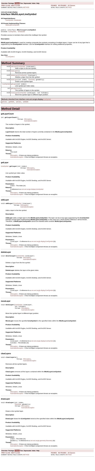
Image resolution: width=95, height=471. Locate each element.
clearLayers (14, 72)
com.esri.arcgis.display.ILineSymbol (32, 195)
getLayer (13, 87)
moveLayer (14, 96)
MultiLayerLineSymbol (12, 25)
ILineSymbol (9, 20)
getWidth (11, 105)
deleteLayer (14, 77)
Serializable (17, 20)
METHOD (26, 7)
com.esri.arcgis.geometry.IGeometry (41, 454)
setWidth (25, 105)
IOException (28, 123)
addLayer (14, 68)
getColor (4, 105)
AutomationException (30, 126)
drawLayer (14, 82)
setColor (18, 105)
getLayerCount (15, 91)
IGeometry (31, 82)
